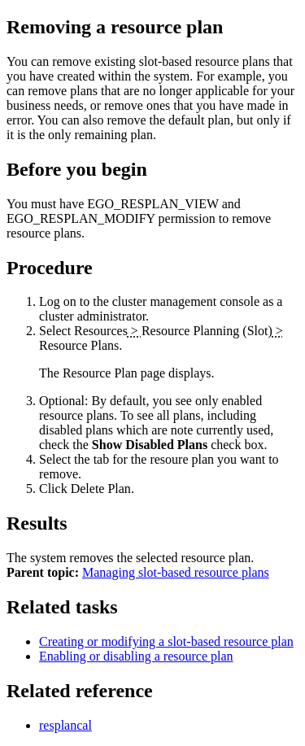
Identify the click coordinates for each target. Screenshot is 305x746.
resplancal (65, 725)
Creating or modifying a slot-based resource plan (166, 641)
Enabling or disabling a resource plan (136, 656)
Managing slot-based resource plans (175, 572)
